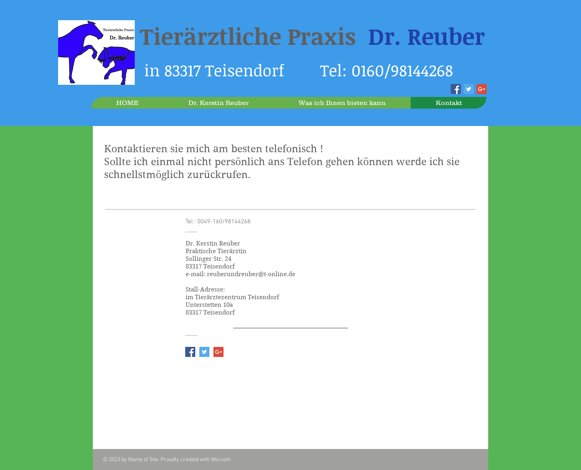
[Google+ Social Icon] (482, 89)
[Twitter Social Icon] (469, 89)
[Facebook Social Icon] (456, 89)
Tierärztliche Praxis (312, 36)
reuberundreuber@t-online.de (251, 274)
